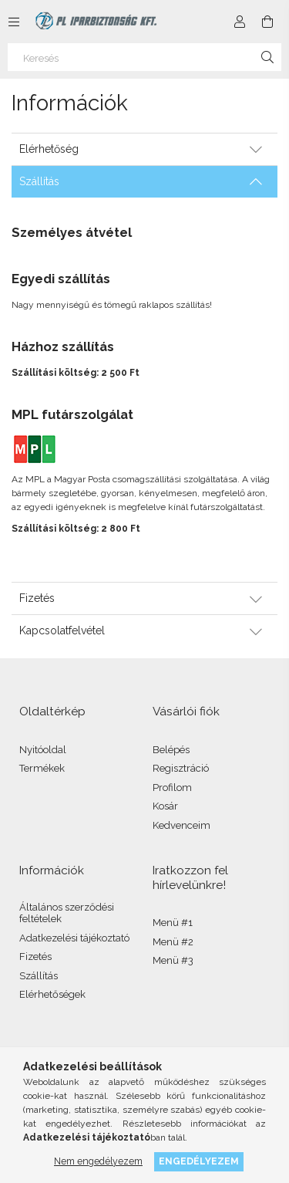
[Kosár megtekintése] (267, 21)
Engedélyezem (199, 1161)
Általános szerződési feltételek (66, 913)
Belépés (171, 749)
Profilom (172, 787)
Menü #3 (173, 960)
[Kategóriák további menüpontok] (14, 21)
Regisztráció (181, 768)
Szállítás (38, 976)
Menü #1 (173, 922)
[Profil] (240, 21)
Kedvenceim (181, 825)
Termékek (42, 768)
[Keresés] (144, 57)
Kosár (165, 806)
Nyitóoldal (42, 749)
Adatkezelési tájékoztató (74, 938)
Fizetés (35, 956)
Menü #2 (173, 942)
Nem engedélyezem (98, 1161)
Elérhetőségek (52, 994)
